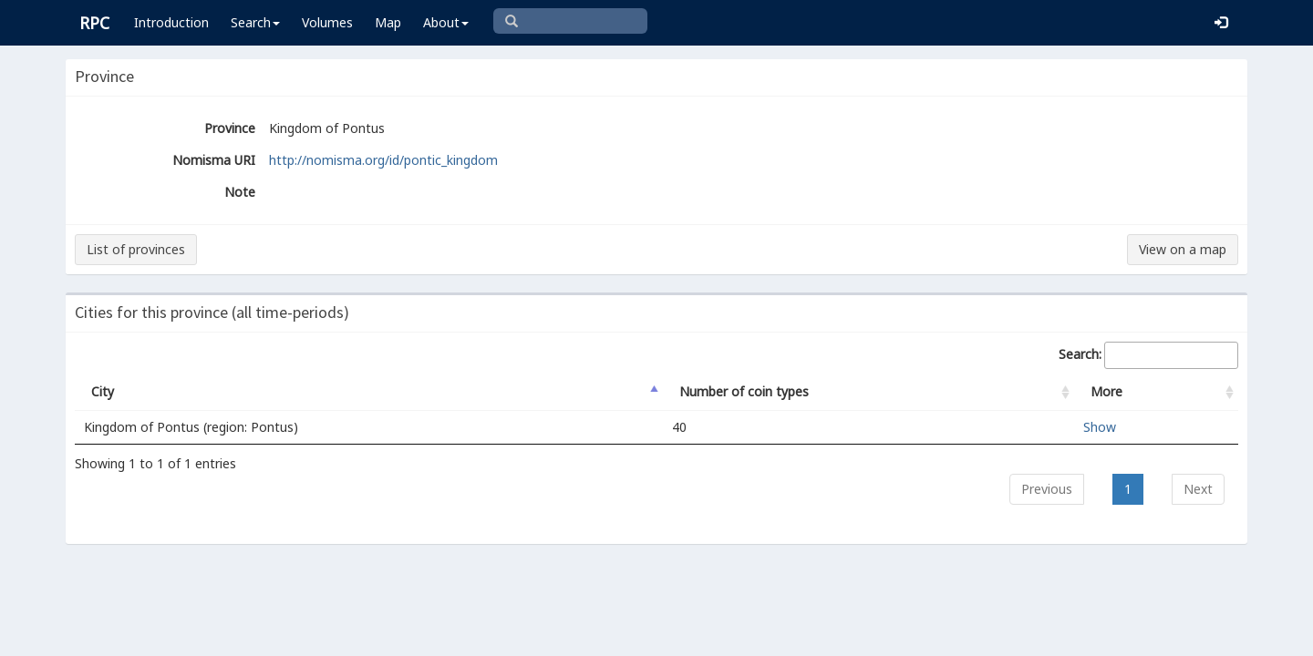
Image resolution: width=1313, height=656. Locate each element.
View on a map (1182, 249)
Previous (1046, 488)
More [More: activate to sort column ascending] (1106, 391)
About (446, 22)
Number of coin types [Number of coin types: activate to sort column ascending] (744, 391)
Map (388, 22)
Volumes (327, 22)
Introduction (171, 22)
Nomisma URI (213, 160)
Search (255, 22)
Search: (1148, 355)
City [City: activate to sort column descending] (102, 391)
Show (1099, 427)
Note (239, 191)
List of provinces (136, 249)
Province (229, 128)
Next (1198, 488)
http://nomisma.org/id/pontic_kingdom (383, 160)
